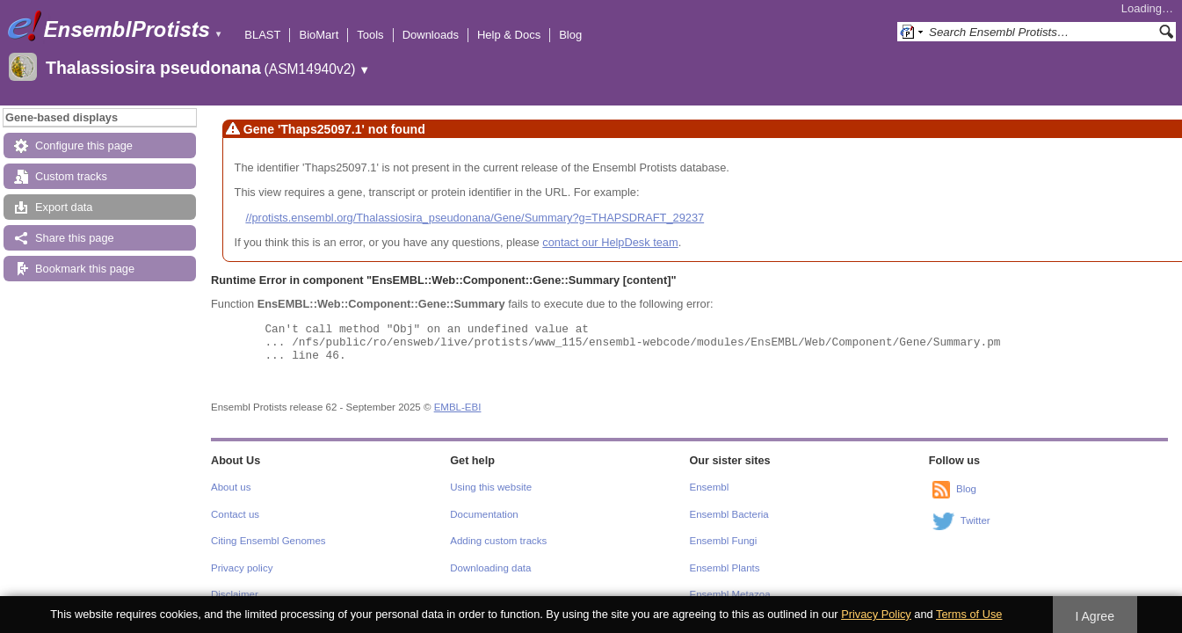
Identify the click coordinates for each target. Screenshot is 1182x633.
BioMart (318, 34)
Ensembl (709, 487)
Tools (370, 34)
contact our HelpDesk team (610, 242)
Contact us (235, 514)
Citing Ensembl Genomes (268, 540)
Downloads (430, 34)
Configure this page (84, 145)
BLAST (262, 34)
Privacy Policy (876, 614)
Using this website (491, 487)
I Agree (1094, 616)
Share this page (74, 237)
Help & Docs (508, 34)
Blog (570, 34)
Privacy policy (241, 568)
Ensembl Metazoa (730, 594)
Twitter (975, 521)
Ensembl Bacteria (729, 514)
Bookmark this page (84, 268)
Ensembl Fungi (724, 540)
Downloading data (490, 568)
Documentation (484, 514)
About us (230, 487)
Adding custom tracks (498, 540)
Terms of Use (969, 614)
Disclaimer (234, 594)
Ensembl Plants (725, 568)
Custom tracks (71, 176)
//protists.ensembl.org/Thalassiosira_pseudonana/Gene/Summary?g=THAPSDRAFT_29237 (474, 217)
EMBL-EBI (458, 407)
